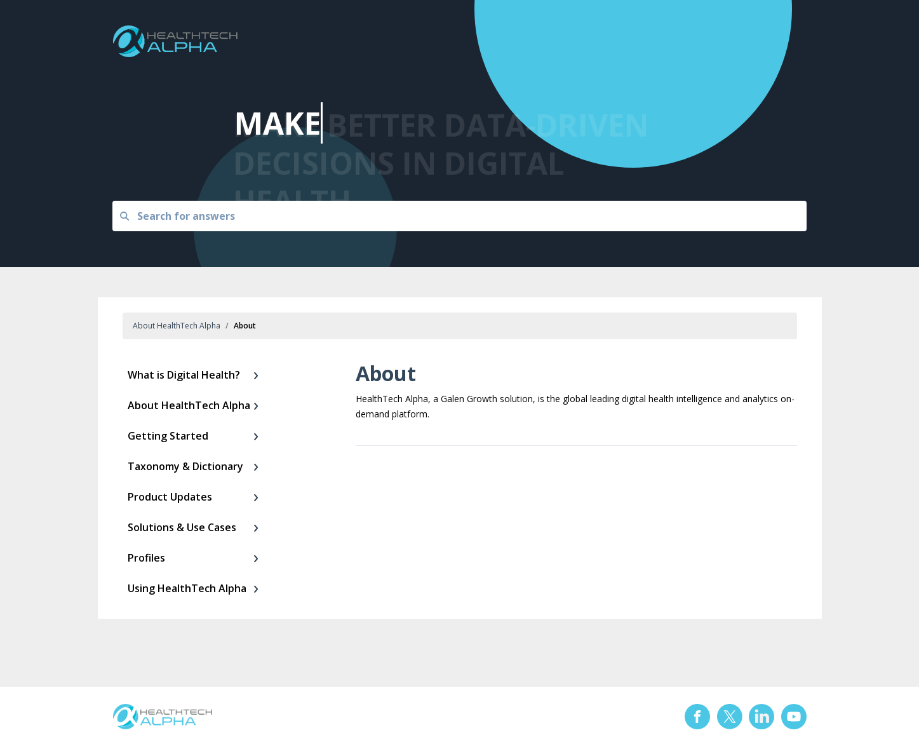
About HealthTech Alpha (176, 325)
